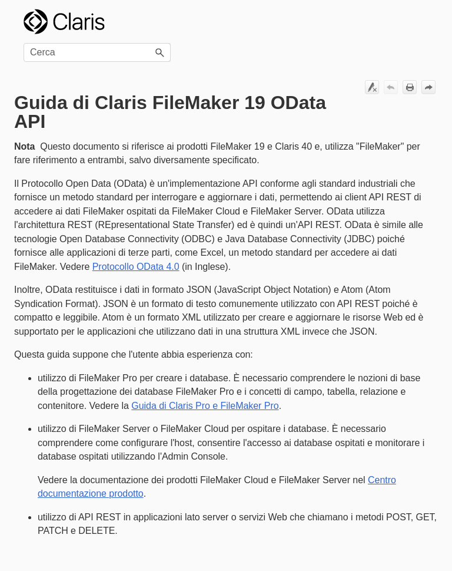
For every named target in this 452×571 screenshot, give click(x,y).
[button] (160, 52)
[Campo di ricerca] (97, 52)
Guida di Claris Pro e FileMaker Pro (204, 406)
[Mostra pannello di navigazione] (422, 22)
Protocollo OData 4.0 (136, 267)
